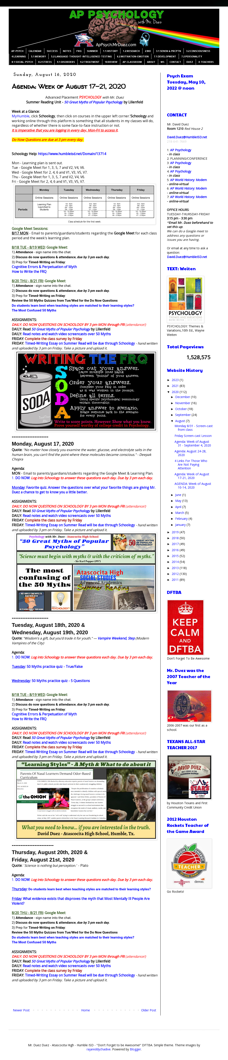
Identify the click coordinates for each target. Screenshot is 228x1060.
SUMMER (92, 51)
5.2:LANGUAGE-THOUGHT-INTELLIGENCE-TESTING (81, 56)
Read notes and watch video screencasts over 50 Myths (67, 334)
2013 (176, 568)
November (183, 403)
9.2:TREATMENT (89, 62)
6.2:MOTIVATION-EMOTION (133, 56)
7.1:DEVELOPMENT (165, 56)
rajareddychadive (99, 1049)
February (182, 518)
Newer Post (21, 1010)
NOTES (67, 51)
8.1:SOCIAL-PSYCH (22, 62)
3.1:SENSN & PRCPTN (168, 51)
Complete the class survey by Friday (53, 339)
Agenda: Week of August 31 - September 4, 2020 (193, 443)
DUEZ (189, 62)
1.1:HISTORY (110, 51)
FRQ (79, 51)
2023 (176, 380)
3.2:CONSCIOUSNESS (198, 51)
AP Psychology (180, 150)
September (183, 415)
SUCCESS (52, 51)
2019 (176, 532)
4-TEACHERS (206, 62)
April (178, 507)
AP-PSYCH (17, 51)
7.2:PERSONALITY (191, 56)
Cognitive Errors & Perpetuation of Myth (44, 267)
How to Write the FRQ (29, 271)
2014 (176, 562)
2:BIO (148, 51)
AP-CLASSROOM (132, 62)
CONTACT (175, 62)
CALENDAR (35, 51)
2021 (176, 386)
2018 (176, 538)
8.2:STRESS (45, 62)
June (178, 495)
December (183, 397)
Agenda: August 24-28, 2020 (190, 453)
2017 (176, 544)
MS (162, 62)
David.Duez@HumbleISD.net (187, 137)
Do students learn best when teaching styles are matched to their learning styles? (73, 306)
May (178, 501)
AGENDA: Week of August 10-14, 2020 (193, 485)
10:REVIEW (111, 62)
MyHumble (20, 116)
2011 (176, 580)
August (180, 421)
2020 (176, 392)
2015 (176, 556)
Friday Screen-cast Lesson (193, 436)
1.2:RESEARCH (131, 51)
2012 (176, 574)
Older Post (148, 1010)
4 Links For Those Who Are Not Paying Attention (191, 464)
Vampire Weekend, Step (116, 638)
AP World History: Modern (188, 180)
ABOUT (151, 62)
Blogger (135, 1049)
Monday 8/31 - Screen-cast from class (194, 428)
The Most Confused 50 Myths (34, 310)
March (180, 513)
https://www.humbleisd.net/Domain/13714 (72, 154)
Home (85, 1010)
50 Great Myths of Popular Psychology (60, 329)
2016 (176, 550)
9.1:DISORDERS (66, 62)
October (181, 409)
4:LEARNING (19, 56)
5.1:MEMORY (38, 56)
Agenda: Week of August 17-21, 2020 (192, 476)
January (181, 525)
